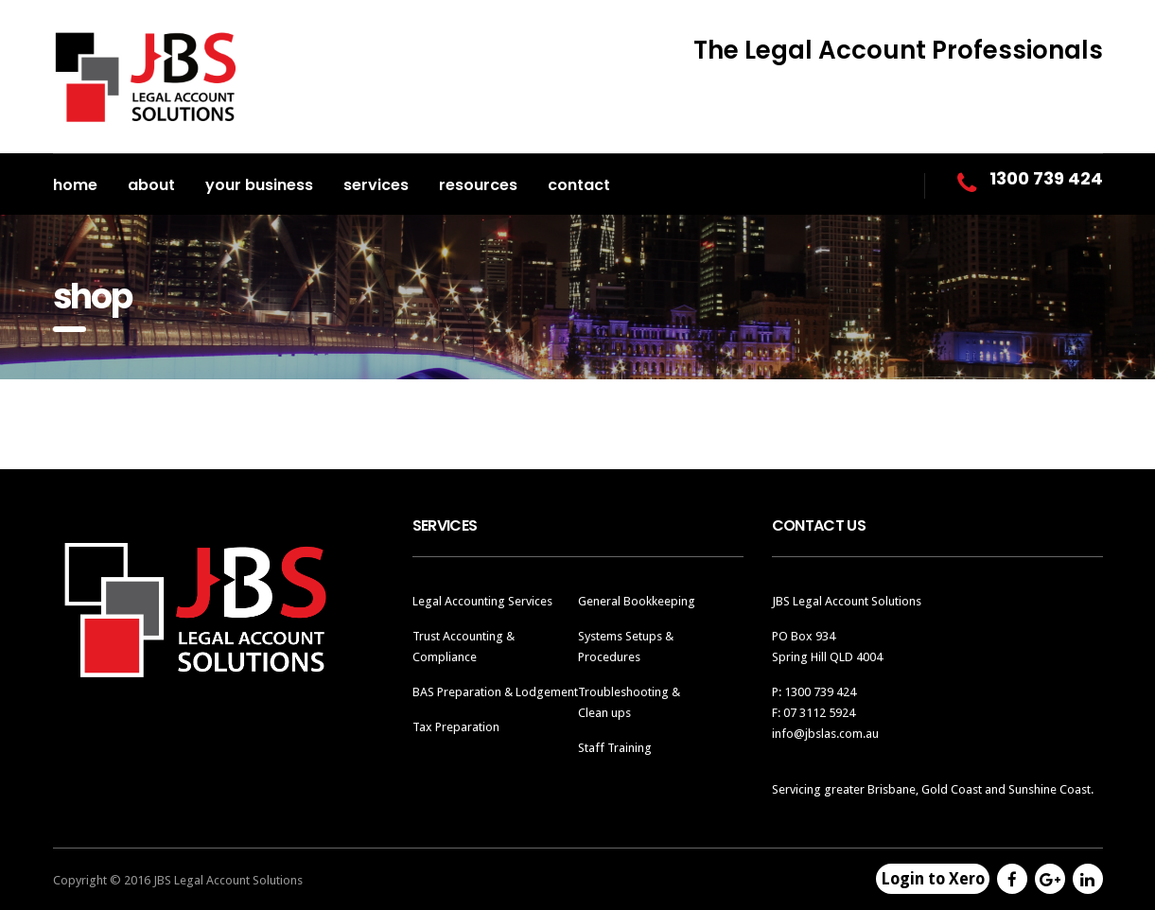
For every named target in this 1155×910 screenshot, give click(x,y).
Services (376, 185)
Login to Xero (933, 878)
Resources (478, 185)
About (151, 185)
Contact (579, 185)
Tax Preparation (455, 727)
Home (75, 185)
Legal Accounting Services (482, 601)
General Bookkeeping (636, 601)
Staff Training (615, 748)
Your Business (259, 185)
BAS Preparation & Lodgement (495, 692)
